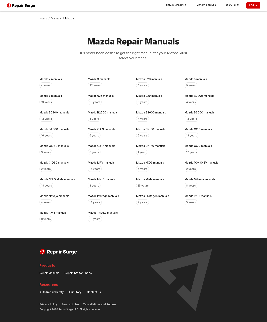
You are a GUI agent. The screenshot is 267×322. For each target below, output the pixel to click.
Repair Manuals (176, 5)
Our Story (75, 292)
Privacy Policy (49, 304)
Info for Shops (206, 5)
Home (43, 18)
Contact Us (94, 292)
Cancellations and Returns (99, 304)
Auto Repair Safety (52, 292)
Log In (253, 5)
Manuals (56, 18)
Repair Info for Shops (78, 273)
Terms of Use (70, 304)
